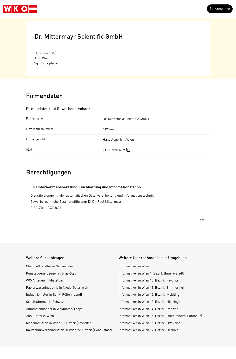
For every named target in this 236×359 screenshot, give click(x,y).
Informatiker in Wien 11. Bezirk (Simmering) (151, 288)
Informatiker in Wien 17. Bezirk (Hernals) (149, 330)
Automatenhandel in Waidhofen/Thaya (54, 309)
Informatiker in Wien (134, 266)
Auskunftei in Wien (40, 316)
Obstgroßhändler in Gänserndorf (50, 266)
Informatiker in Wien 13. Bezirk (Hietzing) (149, 302)
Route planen (46, 63)
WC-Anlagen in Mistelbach (46, 280)
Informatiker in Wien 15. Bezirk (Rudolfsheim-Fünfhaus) (160, 316)
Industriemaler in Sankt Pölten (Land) (54, 294)
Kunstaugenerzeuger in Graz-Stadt (51, 273)
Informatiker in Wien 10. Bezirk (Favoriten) (150, 280)
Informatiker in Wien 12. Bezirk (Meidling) (150, 294)
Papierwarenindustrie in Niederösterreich (57, 288)
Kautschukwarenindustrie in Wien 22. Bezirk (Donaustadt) (69, 330)
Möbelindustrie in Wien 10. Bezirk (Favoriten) (59, 323)
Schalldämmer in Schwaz (45, 302)
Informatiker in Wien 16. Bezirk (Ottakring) (150, 323)
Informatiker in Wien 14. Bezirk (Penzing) (149, 309)
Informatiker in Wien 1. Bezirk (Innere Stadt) (151, 273)
